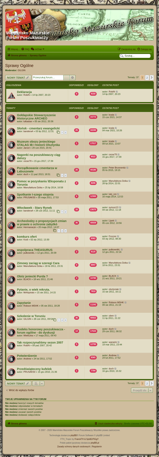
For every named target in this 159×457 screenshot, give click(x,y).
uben (111, 315)
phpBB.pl (95, 443)
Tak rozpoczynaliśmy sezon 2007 (40, 342)
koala (111, 114)
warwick (113, 342)
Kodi (25, 239)
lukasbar (27, 121)
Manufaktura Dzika (32, 187)
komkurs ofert (27, 236)
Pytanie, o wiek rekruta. (33, 289)
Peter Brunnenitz (117, 167)
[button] (152, 77)
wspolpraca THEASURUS (35, 250)
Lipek (111, 220)
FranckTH (79, 439)
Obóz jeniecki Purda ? (32, 276)
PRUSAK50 (29, 197)
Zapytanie (24, 302)
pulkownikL (29, 253)
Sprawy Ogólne (19, 65)
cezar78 (27, 161)
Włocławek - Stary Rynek (34, 207)
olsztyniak (114, 289)
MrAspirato (28, 292)
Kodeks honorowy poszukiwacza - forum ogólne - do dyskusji (41, 331)
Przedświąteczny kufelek (34, 369)
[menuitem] (25, 49)
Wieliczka (28, 335)
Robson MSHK (31, 305)
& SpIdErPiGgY (91, 439)
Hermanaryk (29, 227)
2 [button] (147, 77)
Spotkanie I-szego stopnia (35, 194)
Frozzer (112, 236)
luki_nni (112, 194)
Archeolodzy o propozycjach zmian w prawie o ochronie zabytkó (41, 222)
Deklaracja (24, 92)
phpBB (74, 435)
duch (25, 174)
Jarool (26, 148)
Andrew (27, 358)
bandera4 (28, 131)
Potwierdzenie (27, 355)
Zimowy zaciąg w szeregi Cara (38, 263)
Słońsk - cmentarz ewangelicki (38, 128)
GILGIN (21, 70)
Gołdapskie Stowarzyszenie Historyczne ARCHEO (36, 116)
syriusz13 (113, 207)
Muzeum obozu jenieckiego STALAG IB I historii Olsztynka (38, 143)
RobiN (26, 95)
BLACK (27, 279)
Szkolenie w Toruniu (31, 316)
